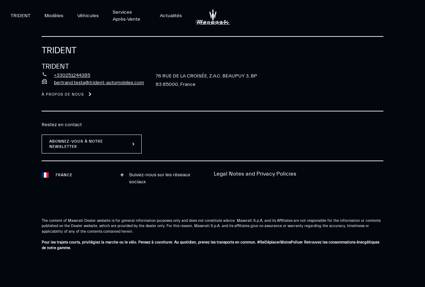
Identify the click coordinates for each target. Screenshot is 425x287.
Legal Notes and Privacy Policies (255, 174)
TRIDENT (20, 16)
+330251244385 (72, 75)
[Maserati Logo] (212, 16)
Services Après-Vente (126, 15)
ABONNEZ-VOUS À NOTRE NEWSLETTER (76, 144)
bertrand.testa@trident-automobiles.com (99, 83)
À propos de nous (63, 94)
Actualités (171, 16)
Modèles (53, 16)
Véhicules (88, 16)
